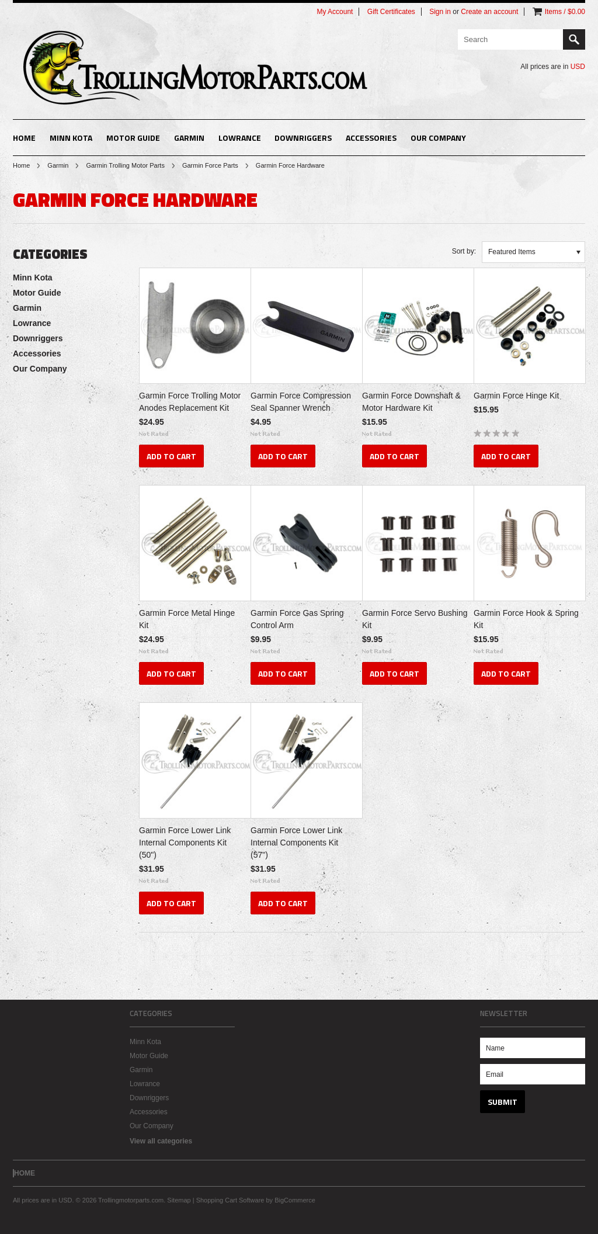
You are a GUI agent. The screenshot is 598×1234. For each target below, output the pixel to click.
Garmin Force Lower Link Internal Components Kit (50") (185, 842)
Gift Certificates (391, 12)
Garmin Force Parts (210, 165)
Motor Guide (133, 137)
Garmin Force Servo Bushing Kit (415, 619)
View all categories (161, 1141)
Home (21, 165)
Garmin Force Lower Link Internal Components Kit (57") (296, 842)
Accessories (371, 137)
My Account (335, 12)
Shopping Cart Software (230, 1200)
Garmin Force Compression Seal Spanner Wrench (301, 402)
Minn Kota (71, 137)
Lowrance (239, 137)
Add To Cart (171, 456)
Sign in (440, 12)
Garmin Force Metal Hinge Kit (187, 619)
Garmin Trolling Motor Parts (125, 165)
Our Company (438, 137)
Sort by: (464, 251)
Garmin (189, 137)
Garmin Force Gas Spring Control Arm (297, 619)
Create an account (489, 12)
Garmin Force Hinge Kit (516, 395)
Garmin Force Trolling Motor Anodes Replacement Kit (190, 402)
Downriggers (303, 137)
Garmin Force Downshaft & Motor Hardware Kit (411, 402)
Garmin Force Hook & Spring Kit (526, 619)
